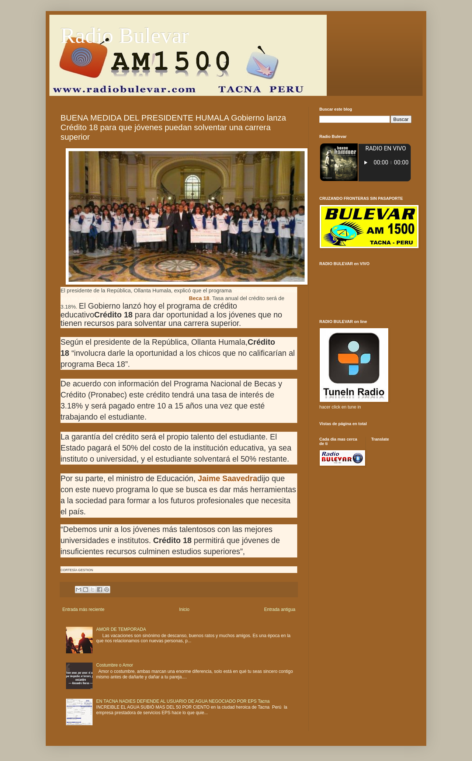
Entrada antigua (279, 609)
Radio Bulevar (124, 35)
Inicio (184, 609)
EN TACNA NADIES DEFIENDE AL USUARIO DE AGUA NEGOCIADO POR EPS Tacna (183, 701)
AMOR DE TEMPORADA (121, 629)
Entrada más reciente (83, 609)
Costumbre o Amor (114, 665)
